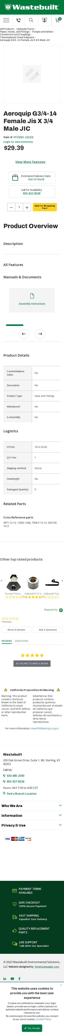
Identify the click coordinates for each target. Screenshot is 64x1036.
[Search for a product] (31, 20)
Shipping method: (16, 468)
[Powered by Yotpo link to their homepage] (54, 610)
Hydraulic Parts (25, 29)
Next (40, 334)
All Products (7, 29)
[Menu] (6, 20)
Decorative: (13, 385)
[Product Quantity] (19, 207)
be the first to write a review (32, 663)
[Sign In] (44, 20)
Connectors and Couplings (15, 34)
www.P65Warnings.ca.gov (45, 728)
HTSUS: (11, 447)
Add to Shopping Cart (45, 207)
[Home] (32, 7)
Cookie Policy (43, 1019)
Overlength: (13, 478)
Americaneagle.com (47, 966)
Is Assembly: (13, 417)
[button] (1, 580)
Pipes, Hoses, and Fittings (15, 31)
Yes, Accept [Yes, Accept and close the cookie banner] (32, 1028)
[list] (32, 468)
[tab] (32, 302)
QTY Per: (12, 457)
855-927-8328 (31, 193)
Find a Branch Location (22, 794)
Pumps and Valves (42, 31)
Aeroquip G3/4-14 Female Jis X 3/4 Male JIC (25, 40)
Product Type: (14, 396)
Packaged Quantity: (18, 489)
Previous (24, 334)
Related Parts (14, 503)
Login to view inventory (18, 141)
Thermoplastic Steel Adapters (17, 37)
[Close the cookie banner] (61, 985)
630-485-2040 (15, 776)
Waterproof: (13, 406)
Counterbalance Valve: (15, 373)
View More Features (30, 162)
